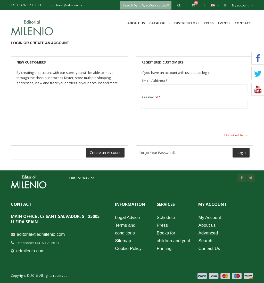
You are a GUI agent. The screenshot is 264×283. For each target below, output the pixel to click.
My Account (209, 217)
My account (242, 5)
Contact (243, 23)
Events (224, 23)
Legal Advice (127, 217)
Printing (164, 248)
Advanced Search (208, 237)
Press (209, 23)
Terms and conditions (125, 229)
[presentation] (181, 121)
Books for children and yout (173, 237)
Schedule (166, 217)
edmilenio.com (30, 250)
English (217, 5)
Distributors (187, 23)
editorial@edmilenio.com (69, 5)
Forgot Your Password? (157, 152)
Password (150, 97)
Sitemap (123, 240)
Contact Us (209, 248)
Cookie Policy (128, 248)
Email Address (154, 80)
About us (207, 225)
